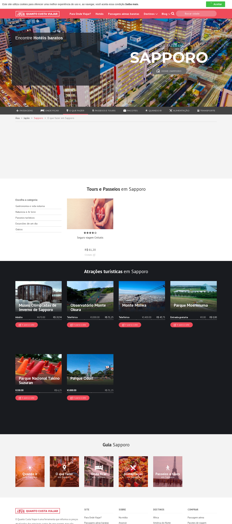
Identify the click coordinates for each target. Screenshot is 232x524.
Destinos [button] (150, 14)
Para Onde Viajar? (80, 14)
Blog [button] (166, 14)
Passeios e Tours (103, 110)
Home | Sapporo (169, 71)
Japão (27, 118)
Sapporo (38, 118)
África (156, 517)
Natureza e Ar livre (26, 211)
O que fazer (75, 110)
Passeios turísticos (25, 217)
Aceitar (215, 4)
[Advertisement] (116, 148)
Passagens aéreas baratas (123, 14)
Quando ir (153, 110)
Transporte (206, 110)
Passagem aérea (196, 517)
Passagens (24, 110)
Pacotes (130, 110)
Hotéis (100, 14)
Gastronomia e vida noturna (30, 206)
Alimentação (179, 110)
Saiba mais (131, 4)
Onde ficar (50, 110)
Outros (19, 229)
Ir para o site (26, 324)
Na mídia (123, 517)
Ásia (17, 118)
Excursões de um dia (26, 223)
